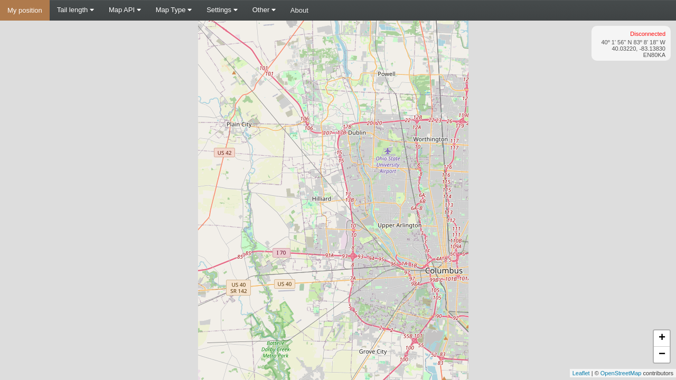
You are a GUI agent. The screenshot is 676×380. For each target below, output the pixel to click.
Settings (222, 10)
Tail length (75, 10)
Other (264, 10)
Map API (125, 10)
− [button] (662, 355)
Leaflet (581, 373)
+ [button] (662, 338)
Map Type (174, 10)
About (299, 10)
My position (24, 10)
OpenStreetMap (621, 373)
